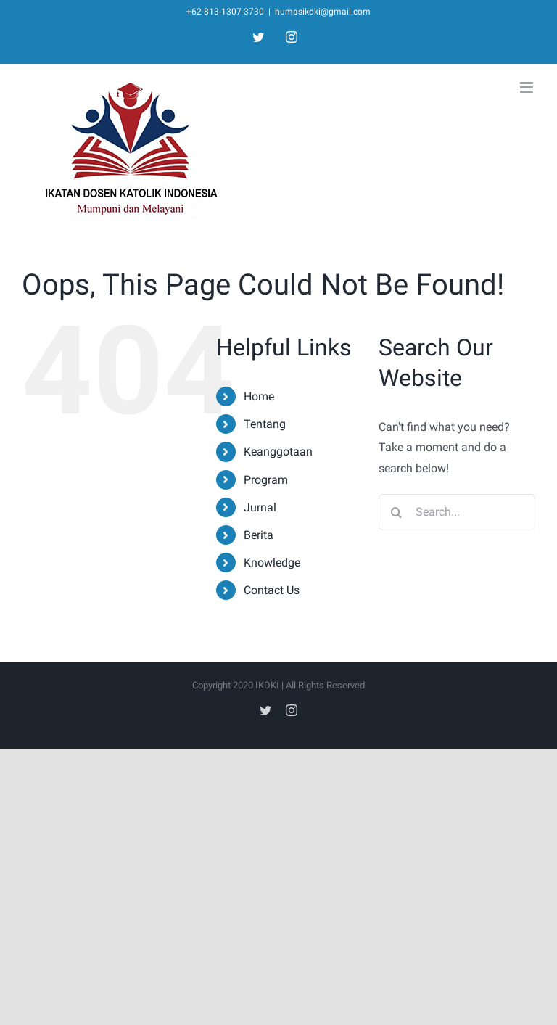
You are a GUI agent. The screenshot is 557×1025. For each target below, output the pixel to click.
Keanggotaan (278, 451)
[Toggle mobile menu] (527, 87)
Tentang (265, 424)
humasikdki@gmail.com (323, 12)
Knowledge (272, 562)
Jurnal (260, 507)
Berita (258, 535)
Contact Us (272, 590)
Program (266, 480)
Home (259, 396)
